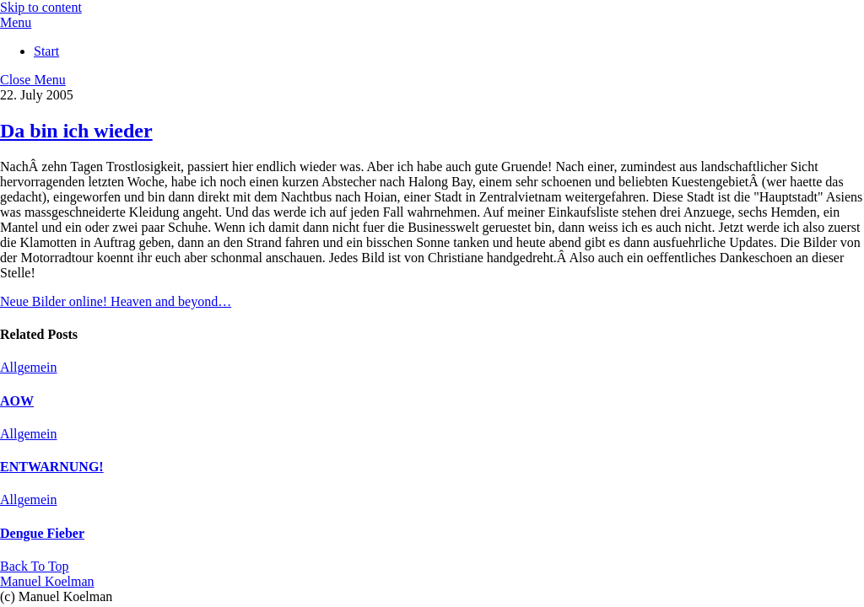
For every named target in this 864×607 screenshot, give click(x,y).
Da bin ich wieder (76, 131)
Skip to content (41, 7)
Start (46, 51)
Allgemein (28, 367)
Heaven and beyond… (169, 301)
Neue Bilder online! (53, 301)
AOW (17, 401)
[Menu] (15, 22)
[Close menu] (33, 80)
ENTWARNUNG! (52, 466)
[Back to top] (34, 566)
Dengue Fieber (42, 533)
